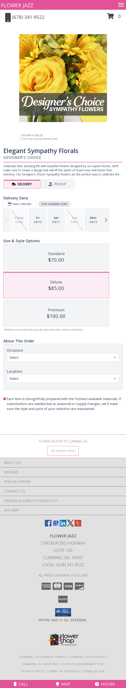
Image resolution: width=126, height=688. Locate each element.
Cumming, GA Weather (40, 664)
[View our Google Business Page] (55, 525)
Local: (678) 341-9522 (63, 565)
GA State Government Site (82, 664)
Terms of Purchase (64, 671)
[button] (114, 17)
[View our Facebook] (48, 525)
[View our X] (70, 525)
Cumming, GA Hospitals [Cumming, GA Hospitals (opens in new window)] (88, 657)
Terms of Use (94, 671)
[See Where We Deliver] (63, 451)
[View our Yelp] (78, 525)
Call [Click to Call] (21, 684)
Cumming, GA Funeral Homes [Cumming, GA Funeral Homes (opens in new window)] (42, 657)
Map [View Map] (63, 684)
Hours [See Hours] (105, 684)
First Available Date (54, 204)
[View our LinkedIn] (63, 525)
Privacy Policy (33, 671)
